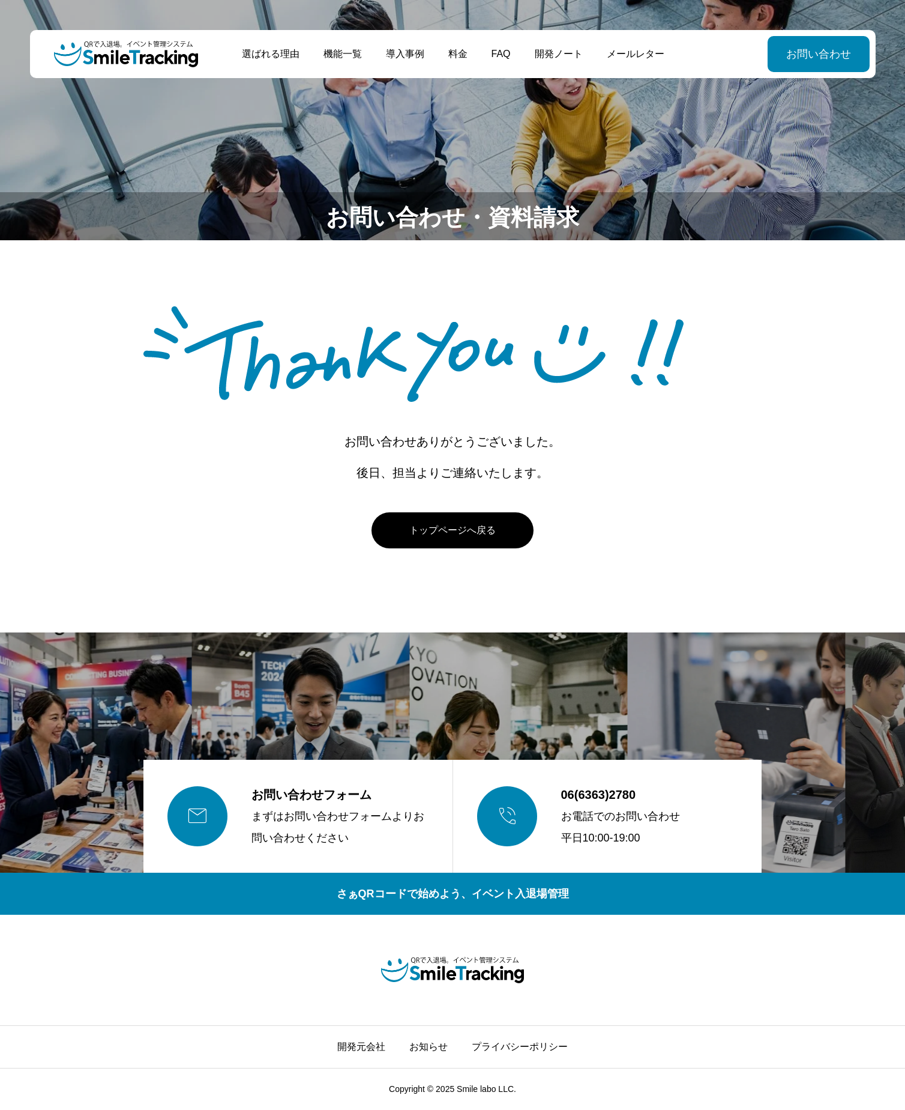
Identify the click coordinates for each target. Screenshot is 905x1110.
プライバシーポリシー (520, 1047)
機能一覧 (342, 54)
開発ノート (558, 54)
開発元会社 (361, 1047)
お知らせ (428, 1047)
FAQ (500, 54)
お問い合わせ (818, 54)
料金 (457, 54)
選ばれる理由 (270, 54)
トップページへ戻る (452, 530)
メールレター (635, 54)
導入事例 (404, 54)
